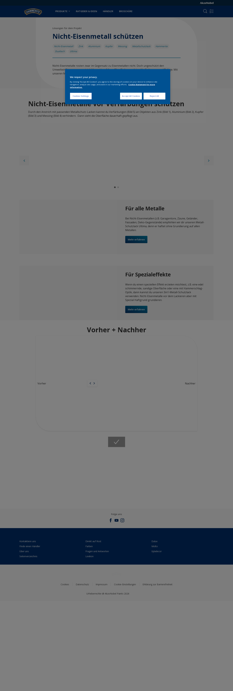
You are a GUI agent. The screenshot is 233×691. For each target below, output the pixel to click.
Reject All (154, 96)
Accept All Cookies (131, 96)
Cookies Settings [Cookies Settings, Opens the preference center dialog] (81, 96)
